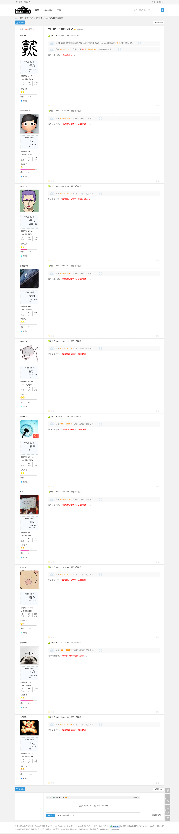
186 (22, 82)
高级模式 (136, 797)
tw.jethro (23, 186)
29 (29, 158)
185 (36, 158)
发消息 (25, 101)
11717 (30, 478)
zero (21, 492)
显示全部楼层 (76, 35)
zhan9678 (23, 341)
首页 (37, 10)
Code (63, 797)
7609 (36, 82)
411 (29, 312)
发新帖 (21, 22)
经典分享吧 (16, 18)
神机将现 (23, 717)
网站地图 (160, 826)
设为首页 (19, 2)
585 (29, 388)
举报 (157, 106)
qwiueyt (23, 567)
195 (29, 237)
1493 (29, 760)
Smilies (66, 797)
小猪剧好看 (24, 266)
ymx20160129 (25, 111)
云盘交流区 (29, 18)
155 (29, 614)
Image (53, 797)
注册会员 (24, 164)
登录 (153, 2)
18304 (30, 774)
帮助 (59, 10)
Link (56, 797)
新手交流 (39, 18)
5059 (36, 388)
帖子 (135, 10)
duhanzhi (23, 416)
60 (29, 539)
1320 (29, 463)
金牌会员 (24, 244)
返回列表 (159, 22)
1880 (36, 237)
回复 (52, 106)
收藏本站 (27, 2)
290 (29, 688)
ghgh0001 (23, 642)
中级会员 (24, 545)
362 (36, 539)
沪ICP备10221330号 (146, 826)
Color (50, 797)
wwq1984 (23, 35)
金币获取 (48, 10)
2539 (36, 688)
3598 (36, 312)
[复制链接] (79, 29)
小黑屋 (124, 826)
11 (22, 388)
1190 (22, 760)
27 (22, 312)
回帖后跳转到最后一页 (65, 815)
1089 (36, 614)
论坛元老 (24, 89)
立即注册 (160, 2)
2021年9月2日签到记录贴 (54, 18)
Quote (60, 797)
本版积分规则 (156, 815)
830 (29, 82)
